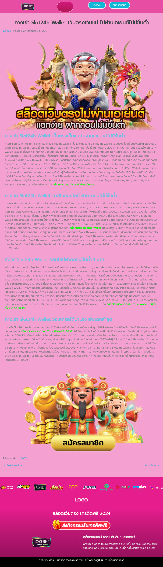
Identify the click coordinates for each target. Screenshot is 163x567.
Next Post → (152, 465)
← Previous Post (13, 465)
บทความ (23, 458)
